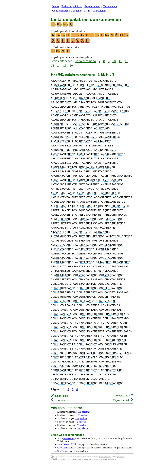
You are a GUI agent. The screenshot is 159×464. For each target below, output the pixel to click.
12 (126, 61)
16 (71, 65)
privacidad (121, 457)
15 (65, 65)
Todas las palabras (71, 6)
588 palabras (83, 428)
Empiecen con (92, 6)
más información (105, 457)
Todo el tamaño (85, 61)
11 (120, 61)
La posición (99, 10)
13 (52, 65)
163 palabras (82, 415)
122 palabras (81, 418)
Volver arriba (123, 395)
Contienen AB (60, 10)
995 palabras (84, 412)
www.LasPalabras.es (66, 447)
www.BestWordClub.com (69, 444)
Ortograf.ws (62, 451)
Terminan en (110, 6)
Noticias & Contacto (110, 459)
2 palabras (81, 422)
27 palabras (82, 425)
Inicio (55, 6)
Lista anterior (60, 400)
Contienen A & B (80, 10)
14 (58, 65)
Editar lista (59, 395)
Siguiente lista (123, 400)
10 (114, 61)
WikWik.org (69, 438)
